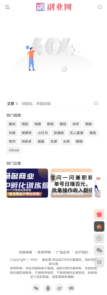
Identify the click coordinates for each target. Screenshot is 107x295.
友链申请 (25, 252)
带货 (50, 124)
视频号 (27, 133)
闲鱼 (41, 141)
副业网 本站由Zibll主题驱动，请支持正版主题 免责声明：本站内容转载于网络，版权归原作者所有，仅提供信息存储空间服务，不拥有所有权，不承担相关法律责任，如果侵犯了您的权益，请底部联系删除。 (53, 268)
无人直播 (76, 133)
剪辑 (88, 124)
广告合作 (63, 252)
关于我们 (81, 252)
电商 (37, 124)
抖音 (12, 133)
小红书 (43, 133)
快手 (75, 124)
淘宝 (92, 133)
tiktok (14, 150)
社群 (53, 141)
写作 (12, 141)
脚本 (12, 124)
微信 (63, 124)
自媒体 (59, 133)
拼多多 (27, 141)
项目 (25, 124)
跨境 (79, 141)
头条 (66, 141)
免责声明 (44, 252)
